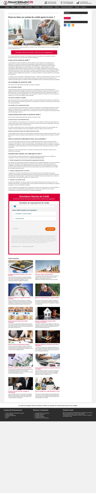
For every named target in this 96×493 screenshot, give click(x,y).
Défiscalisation (28, 7)
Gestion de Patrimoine (47, 7)
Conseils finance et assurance (42, 417)
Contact (83, 7)
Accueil (7, 7)
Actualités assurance (39, 414)
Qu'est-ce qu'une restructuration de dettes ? (19, 344)
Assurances (20, 7)
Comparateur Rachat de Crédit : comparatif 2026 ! (42, 12)
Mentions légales (9, 414)
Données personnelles (10, 415)
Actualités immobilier (39, 416)
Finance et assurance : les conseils (20, 12)
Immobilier (37, 7)
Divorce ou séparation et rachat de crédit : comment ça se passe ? (45, 321)
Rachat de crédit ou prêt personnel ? (44, 274)
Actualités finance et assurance (42, 413)
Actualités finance (39, 415)
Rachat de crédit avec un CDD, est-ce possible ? (20, 367)
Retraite (57, 7)
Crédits (13, 7)
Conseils (77, 7)
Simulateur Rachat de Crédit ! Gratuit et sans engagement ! (34, 52)
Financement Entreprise (67, 7)
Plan (6, 417)
